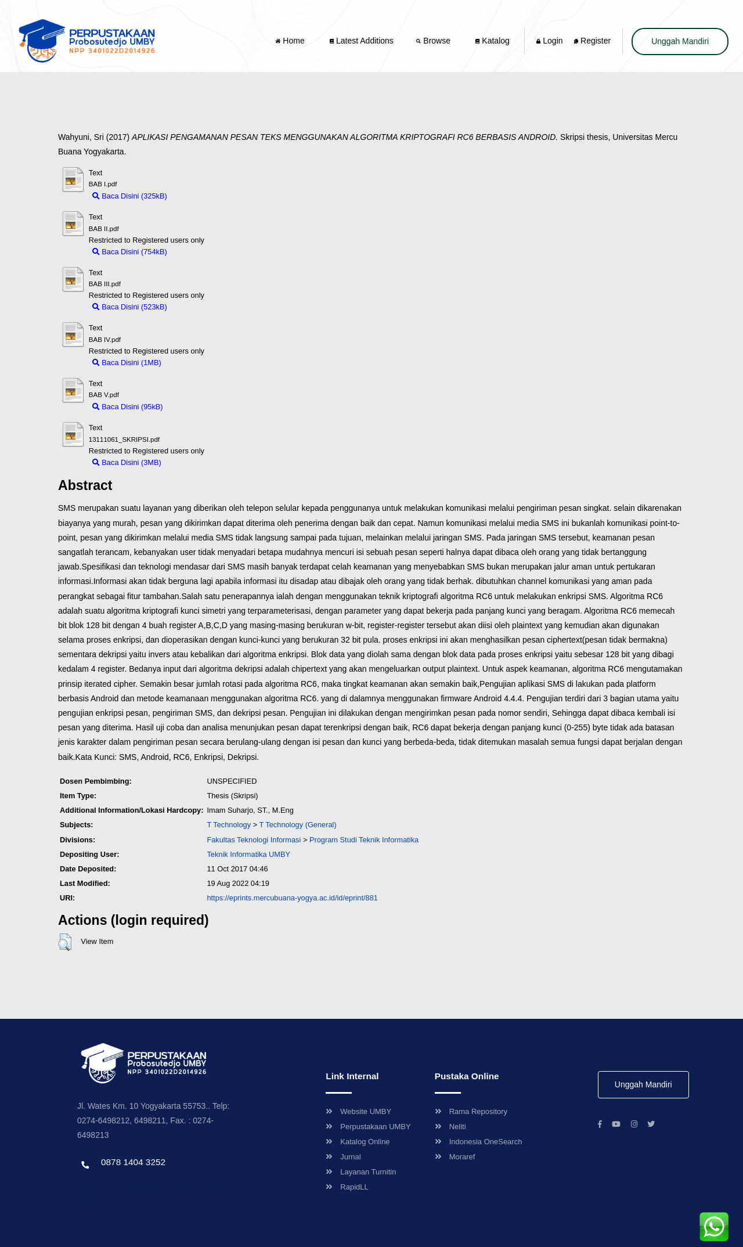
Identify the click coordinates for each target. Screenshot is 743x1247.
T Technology (229, 824)
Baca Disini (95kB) (127, 406)
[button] (64, 942)
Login (549, 40)
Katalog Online (357, 1141)
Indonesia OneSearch (478, 1141)
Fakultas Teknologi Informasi (254, 839)
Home (290, 40)
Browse (434, 40)
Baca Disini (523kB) (129, 306)
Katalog (492, 40)
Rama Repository (471, 1111)
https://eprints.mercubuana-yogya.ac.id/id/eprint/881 (292, 897)
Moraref (455, 1156)
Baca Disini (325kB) (129, 196)
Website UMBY (358, 1111)
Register (592, 40)
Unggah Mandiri (680, 41)
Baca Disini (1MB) (126, 362)
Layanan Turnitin (361, 1171)
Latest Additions (362, 40)
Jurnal (343, 1156)
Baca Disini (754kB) (129, 251)
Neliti (450, 1126)
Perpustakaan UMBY (368, 1126)
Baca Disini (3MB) (126, 462)
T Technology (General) (297, 824)
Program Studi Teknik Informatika (364, 839)
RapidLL (347, 1187)
